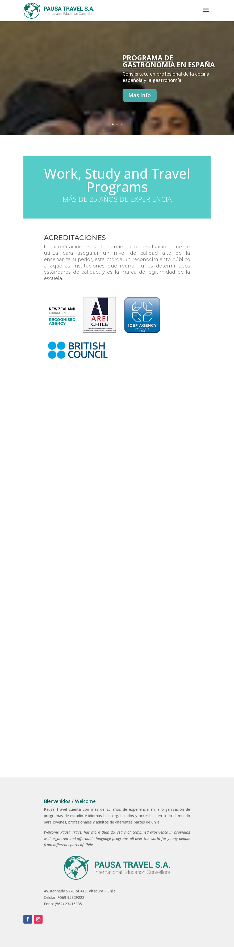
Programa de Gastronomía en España (169, 67)
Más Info (139, 101)
